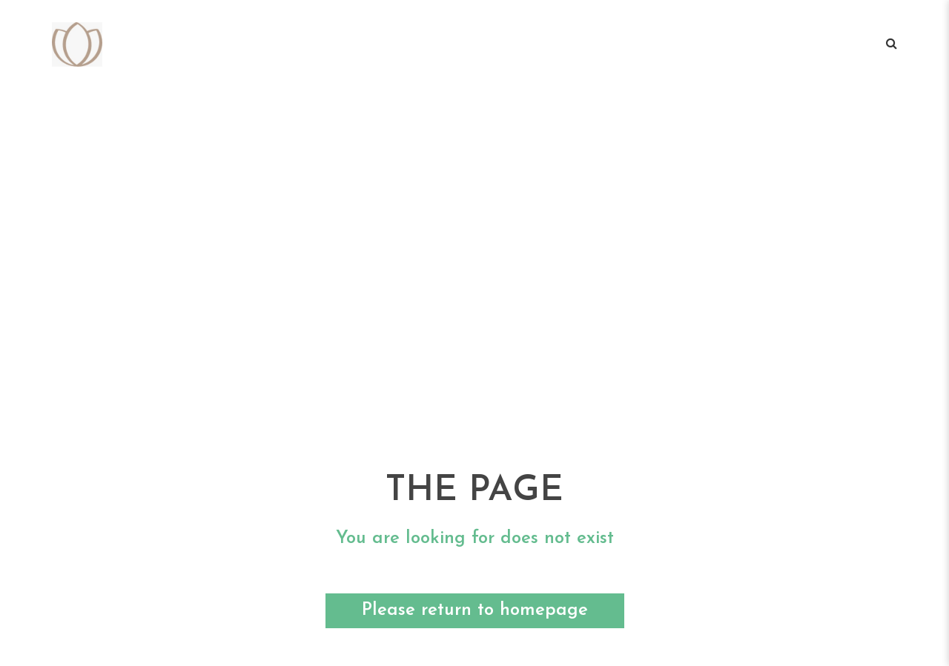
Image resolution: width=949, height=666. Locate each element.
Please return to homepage (475, 610)
